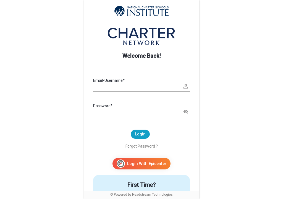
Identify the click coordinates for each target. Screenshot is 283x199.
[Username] (141, 87)
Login (140, 134)
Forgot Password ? (141, 146)
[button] (186, 111)
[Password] (141, 112)
